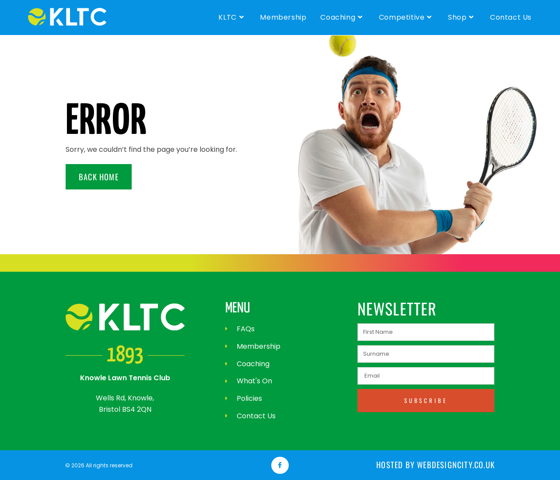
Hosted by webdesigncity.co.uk (441, 465)
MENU (238, 308)
